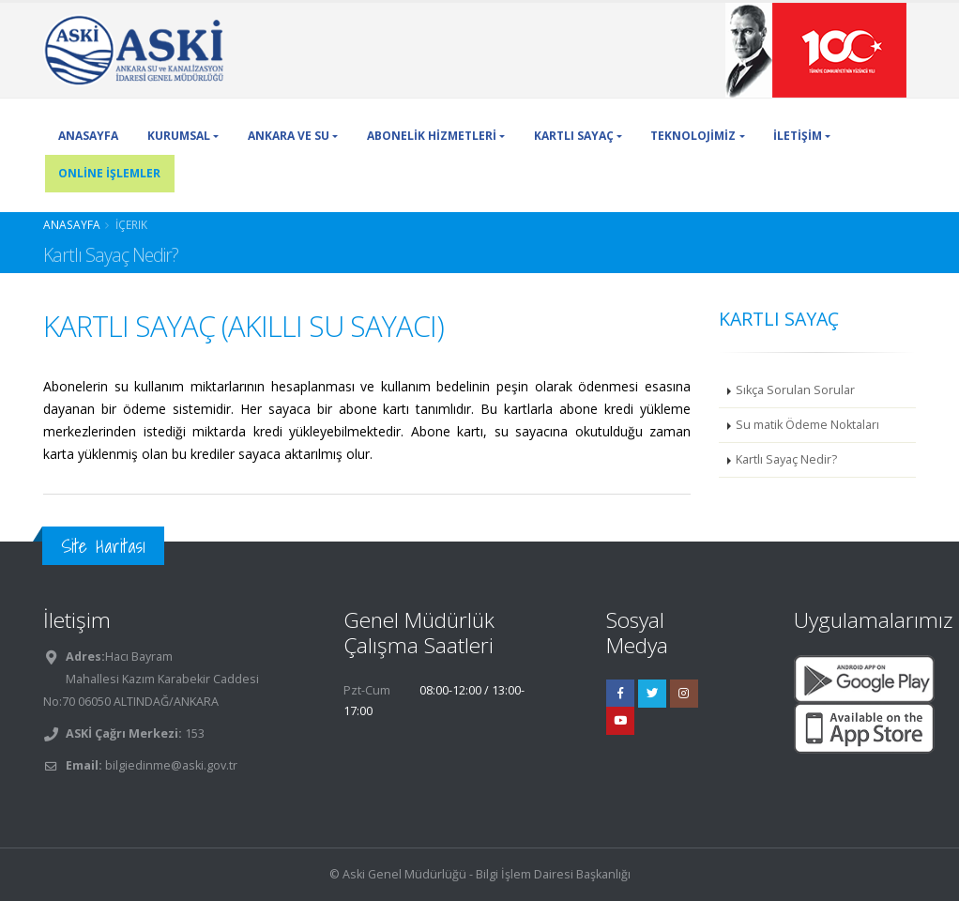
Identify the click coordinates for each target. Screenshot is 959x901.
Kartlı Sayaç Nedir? (786, 459)
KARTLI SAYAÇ (574, 136)
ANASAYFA (88, 136)
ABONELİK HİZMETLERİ (431, 136)
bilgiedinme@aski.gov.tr (171, 765)
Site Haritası (103, 545)
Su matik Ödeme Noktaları (807, 425)
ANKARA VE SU (288, 136)
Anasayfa (71, 224)
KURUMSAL (178, 136)
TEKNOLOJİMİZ (693, 136)
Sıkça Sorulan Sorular (795, 390)
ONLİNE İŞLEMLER (109, 173)
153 (193, 733)
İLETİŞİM (797, 136)
